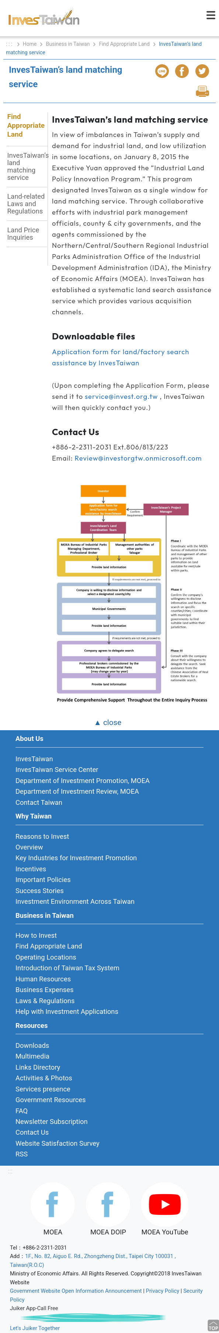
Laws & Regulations (44, 1001)
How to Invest (36, 935)
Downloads (32, 1045)
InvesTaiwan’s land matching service (27, 166)
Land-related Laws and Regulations (26, 203)
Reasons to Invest (42, 836)
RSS (21, 1154)
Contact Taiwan (38, 802)
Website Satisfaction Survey (57, 1143)
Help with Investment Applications (66, 1011)
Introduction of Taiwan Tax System (67, 968)
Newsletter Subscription (51, 1121)
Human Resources (43, 979)
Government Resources (50, 1100)
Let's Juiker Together (35, 1328)
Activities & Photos (43, 1078)
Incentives (30, 869)
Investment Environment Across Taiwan (75, 901)
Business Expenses (44, 990)
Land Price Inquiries (23, 233)
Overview (29, 847)
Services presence (42, 1089)
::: (10, 1171)
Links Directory (37, 1067)
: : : (10, 44)
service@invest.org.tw (121, 396)
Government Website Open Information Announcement (76, 1291)
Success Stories (39, 891)
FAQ (21, 1111)
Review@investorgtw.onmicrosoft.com (138, 458)
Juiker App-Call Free (34, 1308)
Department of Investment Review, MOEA (77, 791)
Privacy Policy (163, 1291)
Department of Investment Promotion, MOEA (82, 781)
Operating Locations (45, 957)
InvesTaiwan (34, 759)
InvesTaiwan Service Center (56, 769)
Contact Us (32, 1132)
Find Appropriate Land (124, 44)
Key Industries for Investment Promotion (76, 858)
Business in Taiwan (68, 44)
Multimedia (32, 1056)
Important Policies (43, 879)
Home (30, 44)
